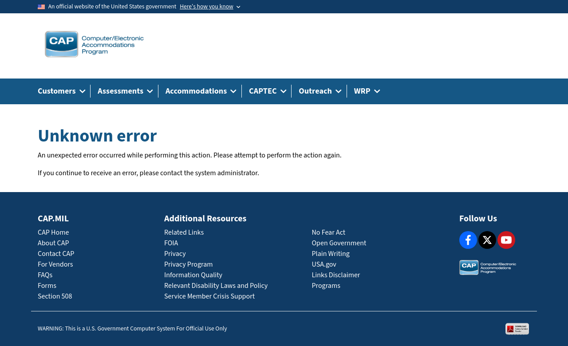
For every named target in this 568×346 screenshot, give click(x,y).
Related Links (184, 232)
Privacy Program (188, 264)
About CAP (53, 243)
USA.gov (324, 264)
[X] (487, 240)
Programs (326, 286)
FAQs (45, 275)
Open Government (339, 243)
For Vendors (55, 264)
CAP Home (53, 232)
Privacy (175, 254)
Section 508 (55, 296)
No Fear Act (329, 232)
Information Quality (193, 275)
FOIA (171, 243)
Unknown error (97, 136)
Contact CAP (56, 254)
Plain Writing (331, 254)
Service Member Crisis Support (209, 296)
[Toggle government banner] (210, 6)
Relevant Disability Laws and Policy (216, 286)
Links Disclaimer (336, 275)
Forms (47, 286)
